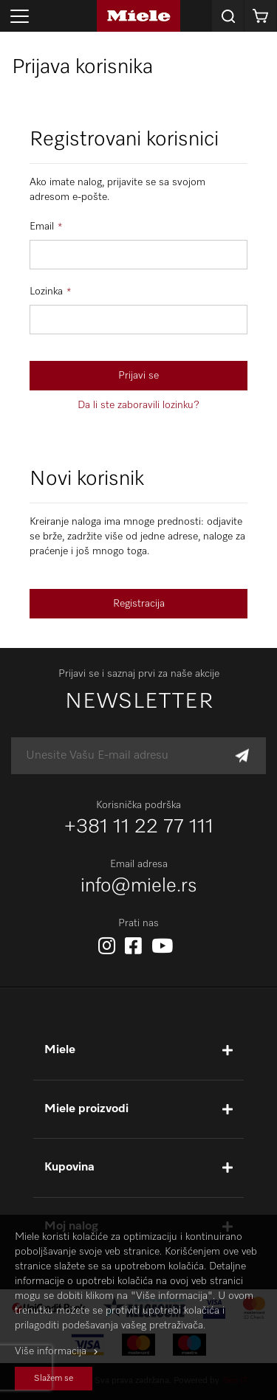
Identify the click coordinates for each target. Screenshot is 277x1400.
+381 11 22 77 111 (138, 827)
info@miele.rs (139, 886)
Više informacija (50, 1351)
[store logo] (138, 16)
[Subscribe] (242, 756)
